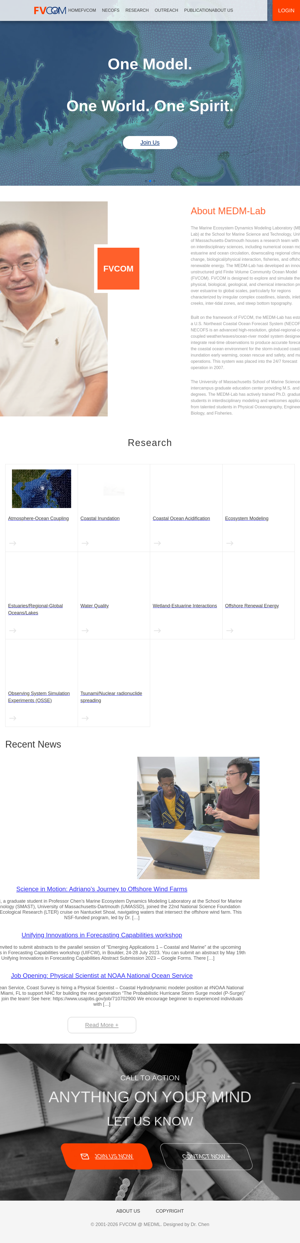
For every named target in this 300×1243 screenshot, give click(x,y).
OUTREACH (171, 10)
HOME (79, 10)
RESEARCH (142, 10)
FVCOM (93, 10)
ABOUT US (227, 10)
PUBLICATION (203, 10)
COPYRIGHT (170, 1211)
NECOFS (115, 10)
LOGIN (286, 10)
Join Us (150, 142)
